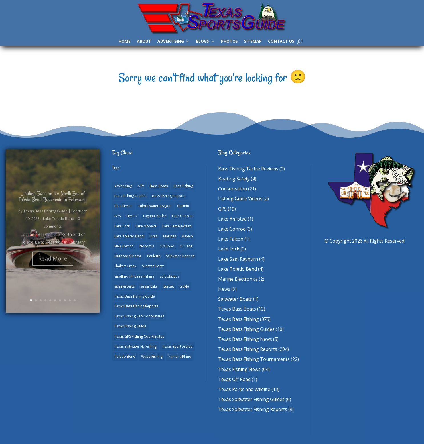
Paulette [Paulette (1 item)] (153, 256)
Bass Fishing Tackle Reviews (248, 169)
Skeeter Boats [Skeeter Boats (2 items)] (153, 266)
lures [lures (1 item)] (153, 236)
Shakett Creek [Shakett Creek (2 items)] (125, 266)
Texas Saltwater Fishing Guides (251, 399)
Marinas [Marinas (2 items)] (169, 236)
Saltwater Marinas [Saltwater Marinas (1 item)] (180, 256)
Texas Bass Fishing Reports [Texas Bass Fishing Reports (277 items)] (136, 306)
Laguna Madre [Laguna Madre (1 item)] (154, 215)
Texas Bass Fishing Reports (247, 349)
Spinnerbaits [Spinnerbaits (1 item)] (124, 286)
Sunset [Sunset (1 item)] (168, 286)
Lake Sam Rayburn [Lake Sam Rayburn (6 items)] (177, 226)
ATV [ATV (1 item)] (141, 186)
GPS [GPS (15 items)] (117, 215)
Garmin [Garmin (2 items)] (183, 205)
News (224, 289)
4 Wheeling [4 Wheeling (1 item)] (123, 186)
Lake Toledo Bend (58, 224)
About (144, 41)
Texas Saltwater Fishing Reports (252, 409)
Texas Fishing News (239, 369)
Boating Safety (234, 179)
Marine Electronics (238, 279)
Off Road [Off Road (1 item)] (167, 246)
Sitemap (253, 41)
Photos (229, 41)
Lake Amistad (232, 219)
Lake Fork (228, 249)
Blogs (202, 41)
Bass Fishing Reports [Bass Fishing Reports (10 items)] (168, 196)
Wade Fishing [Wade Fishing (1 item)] (152, 356)
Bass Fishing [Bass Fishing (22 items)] (183, 186)
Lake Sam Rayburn (238, 259)
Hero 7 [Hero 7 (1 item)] (131, 215)
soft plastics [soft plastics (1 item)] (169, 276)
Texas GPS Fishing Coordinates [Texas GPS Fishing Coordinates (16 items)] (139, 336)
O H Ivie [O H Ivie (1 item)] (186, 246)
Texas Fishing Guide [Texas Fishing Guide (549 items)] (130, 326)
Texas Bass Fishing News (245, 339)
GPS (222, 209)
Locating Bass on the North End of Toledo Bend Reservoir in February (53, 202)
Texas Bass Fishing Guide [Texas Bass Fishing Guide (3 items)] (134, 296)
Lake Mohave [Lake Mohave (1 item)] (146, 226)
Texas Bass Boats (237, 309)
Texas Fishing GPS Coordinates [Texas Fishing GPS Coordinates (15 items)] (139, 316)
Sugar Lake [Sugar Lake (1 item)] (149, 286)
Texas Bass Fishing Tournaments (254, 359)
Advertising (170, 41)
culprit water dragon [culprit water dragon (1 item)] (154, 205)
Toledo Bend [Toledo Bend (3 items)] (124, 356)
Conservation (232, 189)
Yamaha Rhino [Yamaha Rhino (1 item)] (179, 356)
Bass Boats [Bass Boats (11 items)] (159, 186)
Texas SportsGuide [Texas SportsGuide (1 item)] (177, 346)
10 (75, 300)
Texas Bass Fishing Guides (246, 329)
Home (125, 41)
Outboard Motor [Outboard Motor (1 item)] (127, 256)
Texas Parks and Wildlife (244, 389)
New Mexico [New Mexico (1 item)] (124, 246)
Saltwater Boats (235, 299)
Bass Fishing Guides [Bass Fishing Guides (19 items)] (130, 196)
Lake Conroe (232, 229)
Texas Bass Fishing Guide (45, 216)
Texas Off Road (234, 379)
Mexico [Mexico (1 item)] (187, 236)
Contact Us (281, 41)
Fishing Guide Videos (240, 198)
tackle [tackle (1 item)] (184, 286)
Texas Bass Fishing (238, 319)
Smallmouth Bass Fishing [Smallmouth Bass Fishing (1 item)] (134, 276)
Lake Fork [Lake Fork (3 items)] (122, 226)
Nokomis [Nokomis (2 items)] (146, 246)
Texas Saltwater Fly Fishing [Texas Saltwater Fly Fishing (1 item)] (135, 346)
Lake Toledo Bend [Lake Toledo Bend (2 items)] (129, 236)
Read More (52, 264)
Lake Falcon (230, 239)
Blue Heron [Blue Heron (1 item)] (123, 205)
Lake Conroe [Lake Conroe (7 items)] (182, 215)
